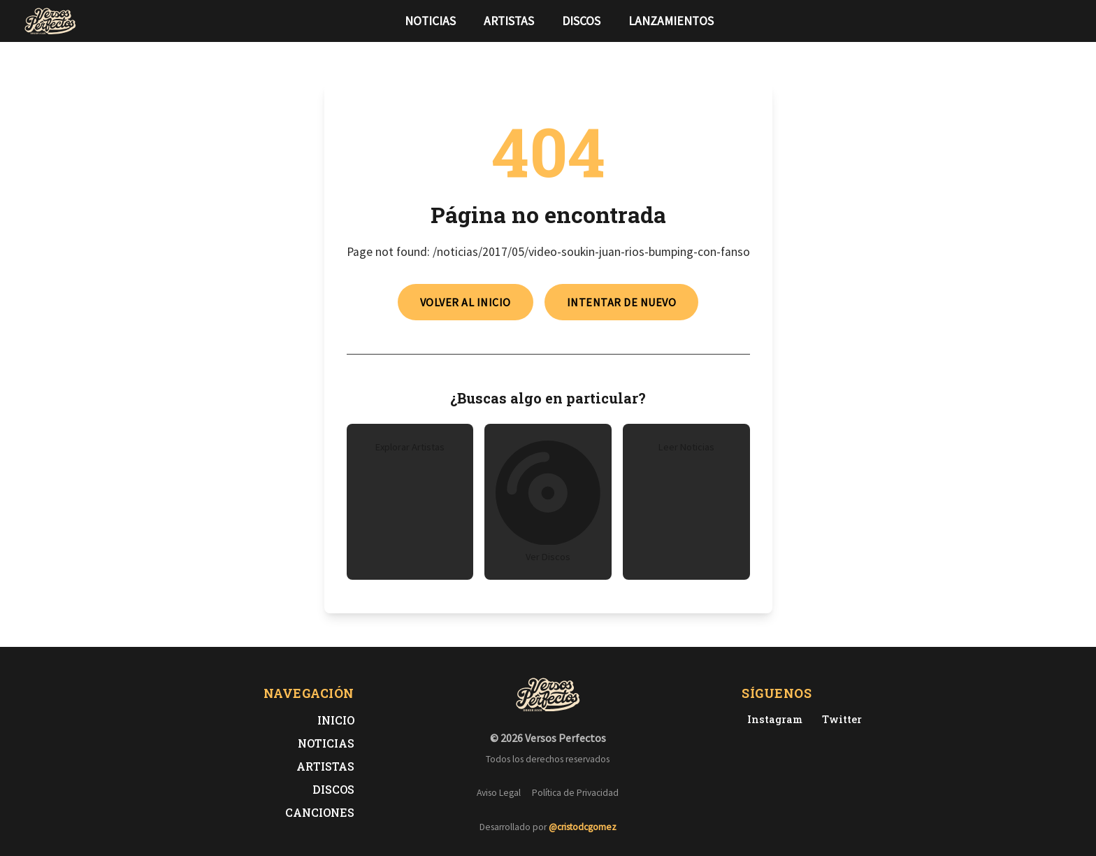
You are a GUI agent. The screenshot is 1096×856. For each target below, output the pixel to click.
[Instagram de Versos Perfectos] (772, 719)
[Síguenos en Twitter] (1045, 21)
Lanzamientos (671, 21)
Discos (581, 21)
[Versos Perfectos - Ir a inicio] (50, 21)
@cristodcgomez (582, 827)
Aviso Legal (499, 793)
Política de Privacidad (575, 793)
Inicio (335, 720)
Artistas (509, 21)
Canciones (319, 812)
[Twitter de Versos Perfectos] (839, 719)
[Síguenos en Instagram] (1068, 21)
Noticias (430, 21)
